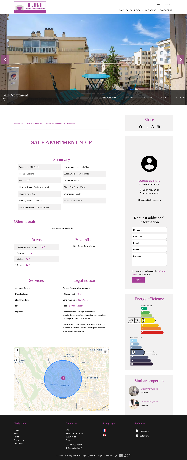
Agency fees (87, 455)
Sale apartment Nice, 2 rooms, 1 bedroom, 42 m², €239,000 (50, 123)
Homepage (18, 123)
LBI (67, 430)
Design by (124, 455)
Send (138, 280)
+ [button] (17, 350)
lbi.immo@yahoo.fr (74, 448)
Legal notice (74, 455)
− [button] (17, 354)
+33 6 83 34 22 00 (151, 193)
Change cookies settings (106, 455)
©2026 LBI (62, 455)
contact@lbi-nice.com (151, 200)
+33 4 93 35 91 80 (151, 190)
